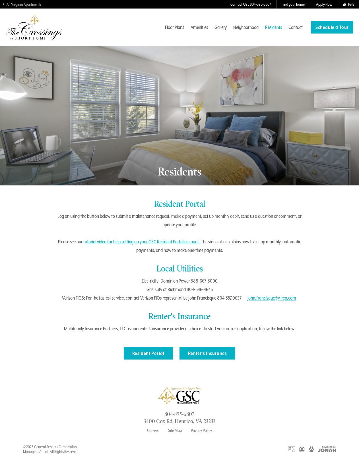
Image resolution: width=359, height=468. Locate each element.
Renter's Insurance (207, 353)
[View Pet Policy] (348, 4)
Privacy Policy (201, 430)
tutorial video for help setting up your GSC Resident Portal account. (141, 242)
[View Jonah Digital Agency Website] (327, 449)
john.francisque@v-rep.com (271, 298)
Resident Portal (148, 353)
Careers (153, 430)
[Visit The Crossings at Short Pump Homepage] (34, 37)
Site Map (175, 430)
